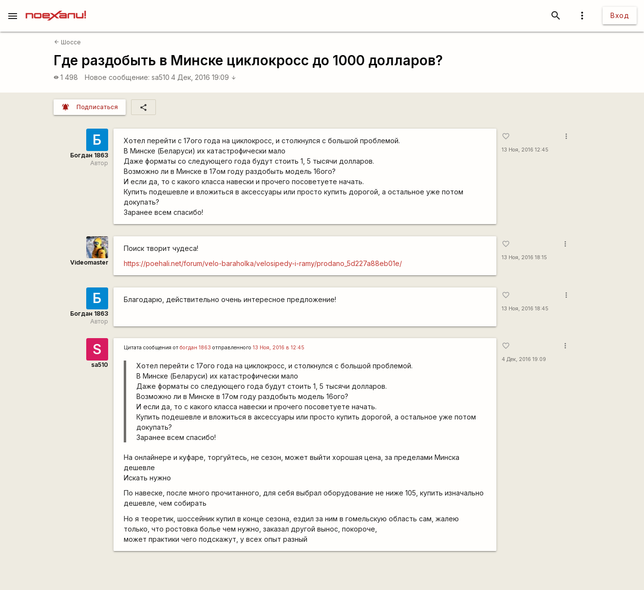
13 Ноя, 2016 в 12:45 (278, 347)
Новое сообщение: (117, 77)
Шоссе (67, 42)
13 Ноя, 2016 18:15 (524, 257)
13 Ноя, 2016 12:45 (525, 150)
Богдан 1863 (89, 155)
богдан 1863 (195, 347)
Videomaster (89, 262)
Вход (619, 15)
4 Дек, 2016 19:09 (203, 77)
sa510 (161, 77)
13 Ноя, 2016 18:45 (525, 308)
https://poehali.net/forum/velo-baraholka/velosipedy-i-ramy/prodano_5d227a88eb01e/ (263, 263)
